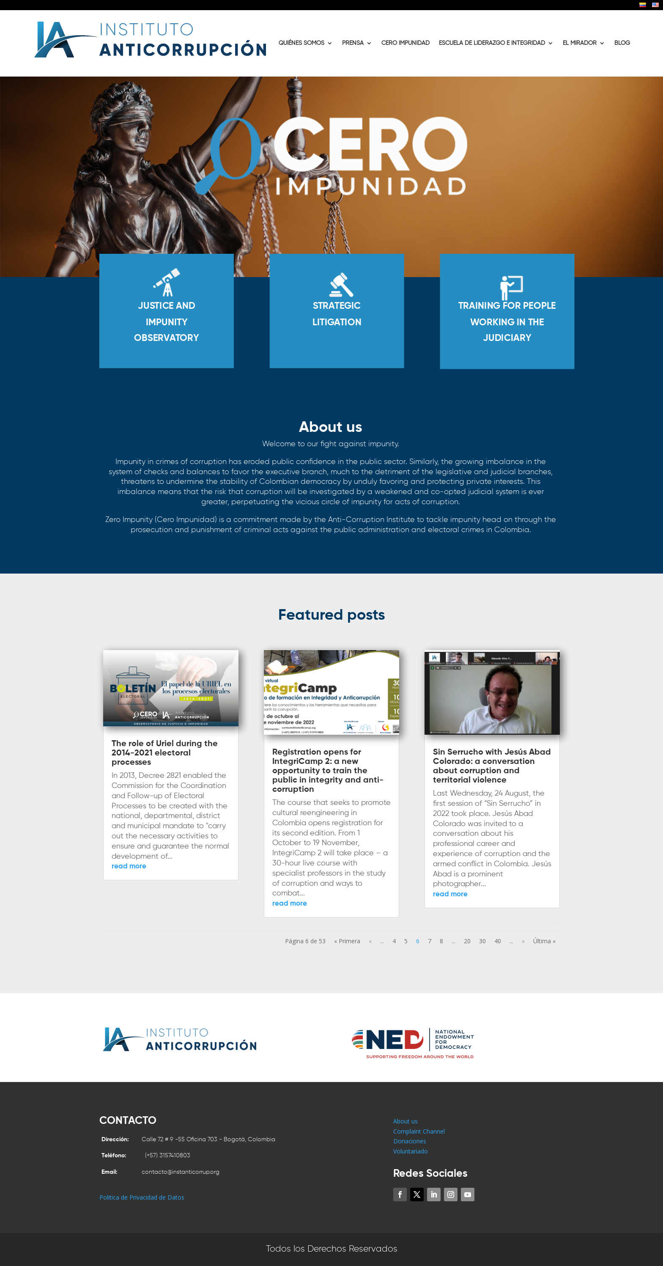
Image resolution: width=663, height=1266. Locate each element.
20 (467, 941)
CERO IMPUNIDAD (405, 43)
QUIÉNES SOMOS (301, 43)
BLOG (622, 43)
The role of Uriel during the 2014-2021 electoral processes (165, 753)
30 (482, 941)
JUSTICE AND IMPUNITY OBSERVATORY (180, 331)
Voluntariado (410, 1151)
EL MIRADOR (580, 43)
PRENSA (353, 43)
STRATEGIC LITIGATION (336, 323)
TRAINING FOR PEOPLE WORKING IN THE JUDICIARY (492, 331)
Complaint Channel (419, 1131)
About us (405, 1121)
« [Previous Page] (370, 941)
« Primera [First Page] (347, 941)
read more (129, 866)
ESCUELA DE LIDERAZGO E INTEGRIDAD (492, 43)
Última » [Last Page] (544, 941)
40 (497, 941)
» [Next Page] (523, 941)
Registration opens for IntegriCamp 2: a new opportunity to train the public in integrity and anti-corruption (328, 771)
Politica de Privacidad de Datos (141, 1197)
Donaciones (409, 1141)
